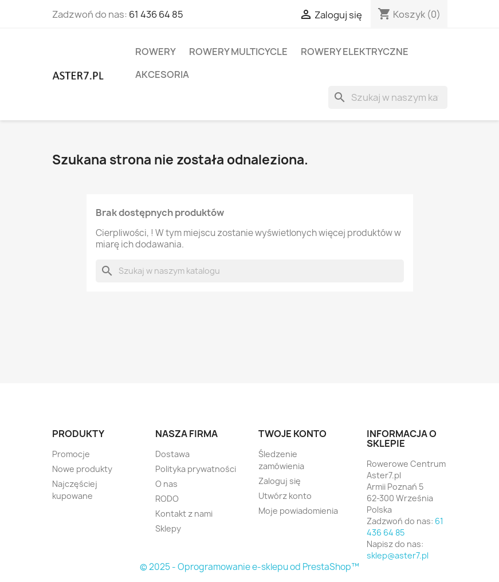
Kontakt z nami (184, 513)
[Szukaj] (387, 97)
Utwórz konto (285, 495)
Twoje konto (292, 433)
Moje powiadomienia (298, 510)
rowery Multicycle (238, 51)
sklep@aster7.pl (398, 555)
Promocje (71, 454)
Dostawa (172, 454)
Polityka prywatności (195, 468)
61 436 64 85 (156, 14)
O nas (166, 483)
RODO (167, 498)
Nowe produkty (82, 468)
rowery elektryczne (354, 51)
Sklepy (168, 528)
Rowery (155, 51)
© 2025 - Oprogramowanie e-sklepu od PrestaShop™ (249, 567)
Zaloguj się (279, 480)
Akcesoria (162, 74)
